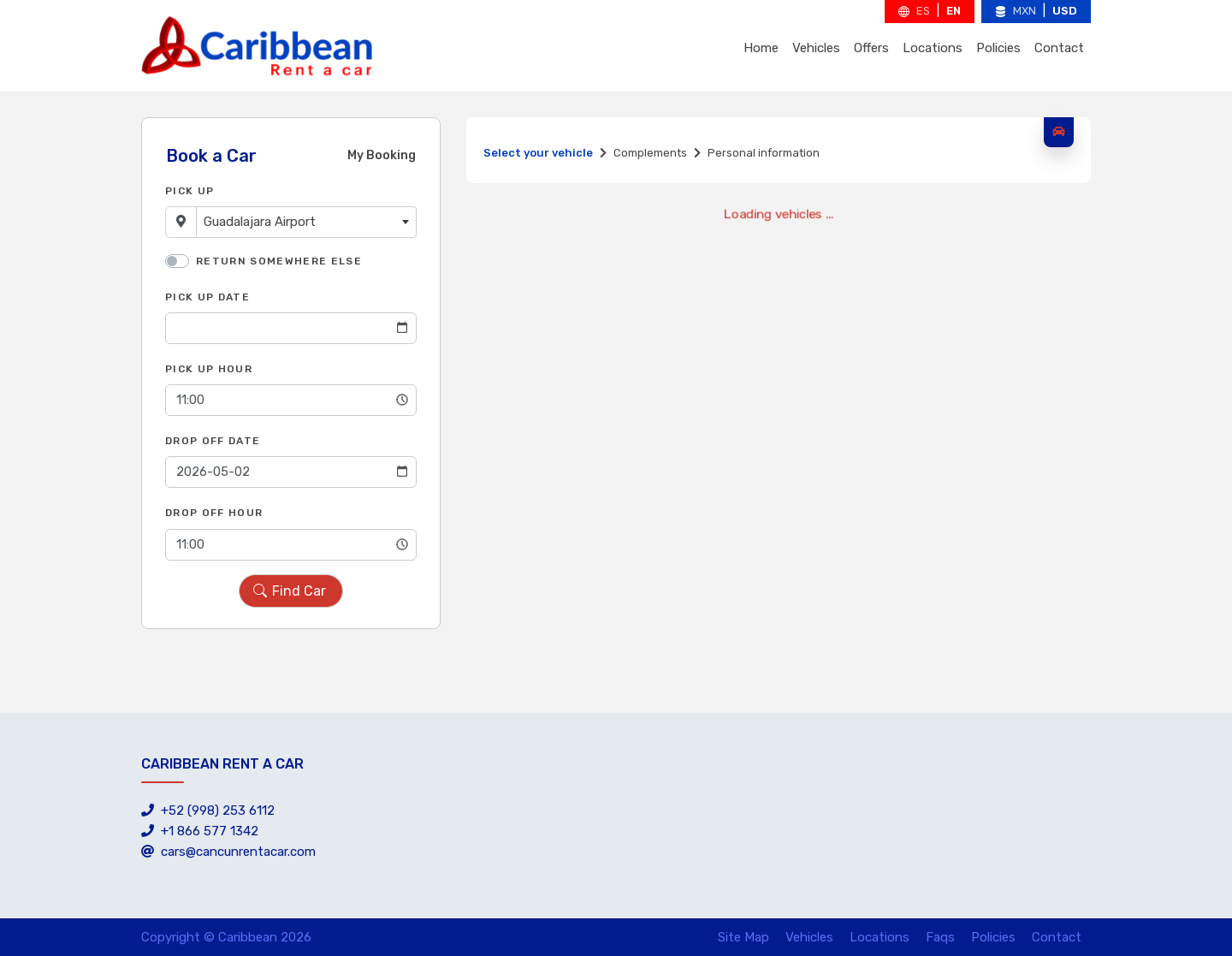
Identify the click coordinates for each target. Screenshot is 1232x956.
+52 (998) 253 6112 (208, 810)
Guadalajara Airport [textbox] (260, 221)
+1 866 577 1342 (199, 831)
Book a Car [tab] (211, 155)
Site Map (743, 937)
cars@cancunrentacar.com (228, 851)
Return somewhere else (279, 261)
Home (761, 48)
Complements (650, 152)
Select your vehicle (538, 152)
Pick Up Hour (208, 369)
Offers (871, 48)
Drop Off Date (212, 441)
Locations (932, 48)
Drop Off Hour (214, 513)
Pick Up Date (207, 297)
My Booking (381, 155)
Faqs (940, 937)
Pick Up (189, 191)
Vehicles (816, 48)
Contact (1059, 48)
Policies (998, 48)
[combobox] (306, 222)
